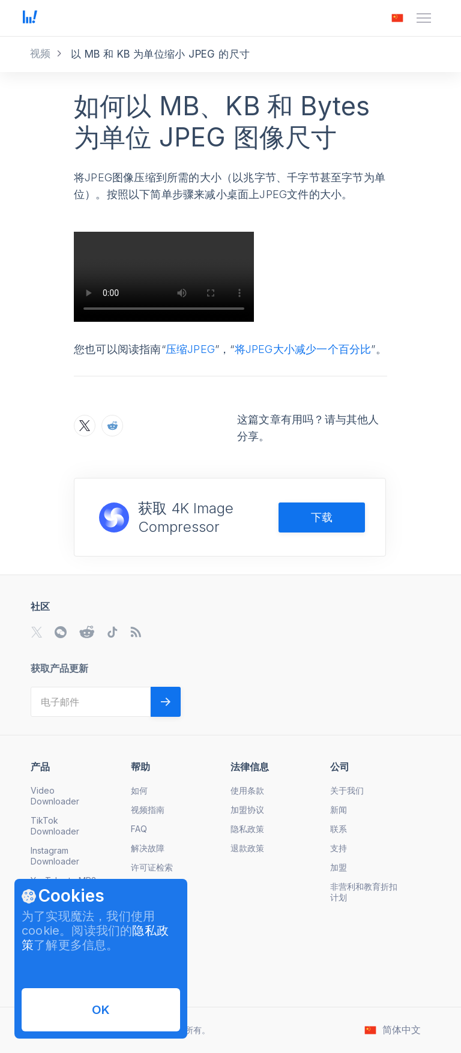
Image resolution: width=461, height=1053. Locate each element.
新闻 (338, 809)
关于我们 (347, 790)
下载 (322, 517)
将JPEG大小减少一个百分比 (303, 349)
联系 (338, 829)
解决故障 (147, 848)
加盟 (338, 867)
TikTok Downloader (55, 825)
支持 (338, 848)
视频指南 (147, 809)
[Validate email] (166, 702)
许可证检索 (152, 867)
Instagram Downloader (55, 855)
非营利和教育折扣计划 (363, 891)
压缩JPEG (190, 349)
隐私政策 (247, 829)
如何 (139, 790)
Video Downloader (55, 795)
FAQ (139, 829)
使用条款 (247, 790)
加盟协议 (247, 809)
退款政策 (247, 848)
